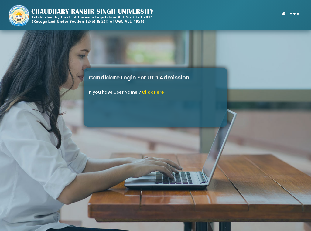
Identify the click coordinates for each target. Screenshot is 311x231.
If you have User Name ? (126, 92)
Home (290, 14)
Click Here (153, 92)
